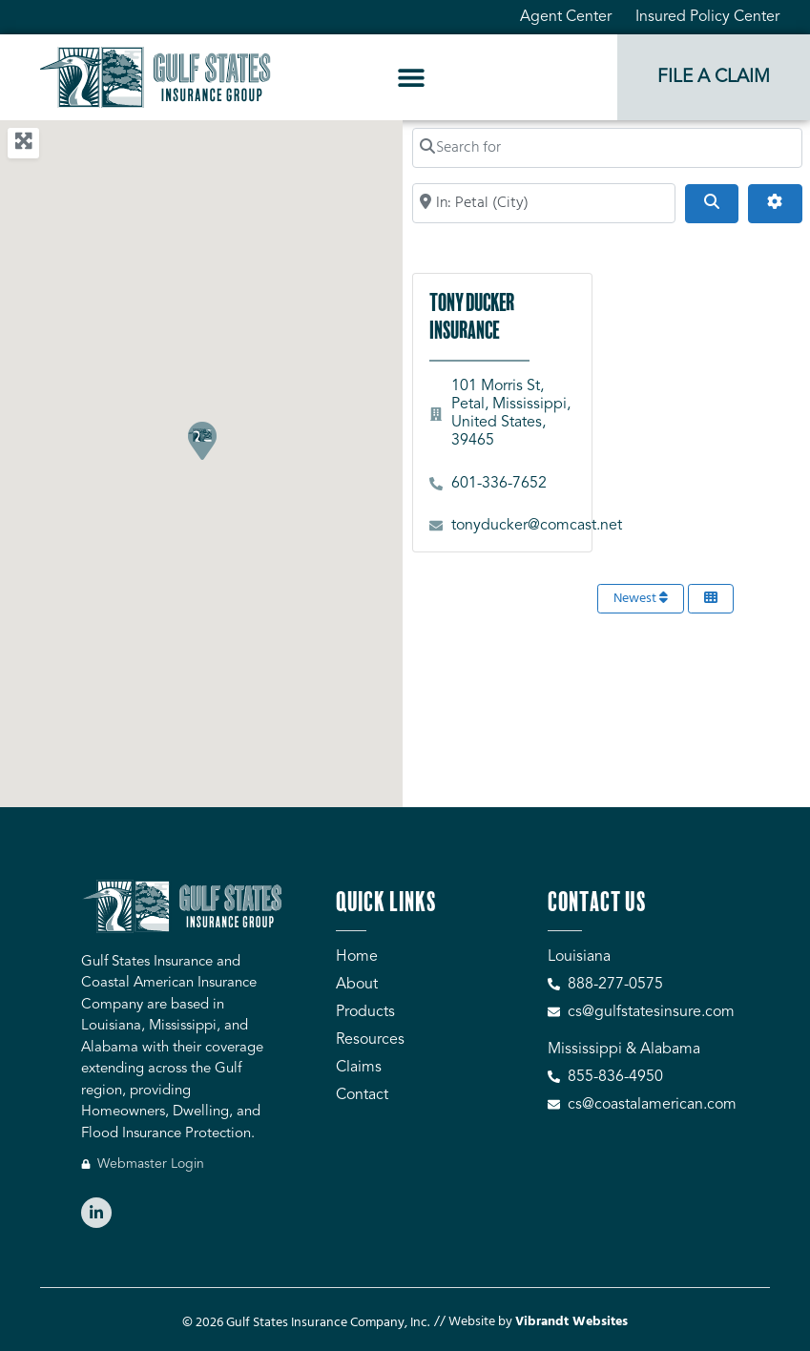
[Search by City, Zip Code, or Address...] (543, 203)
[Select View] (711, 598)
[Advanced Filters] (774, 204)
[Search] (711, 204)
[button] (411, 77)
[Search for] (606, 148)
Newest (640, 599)
